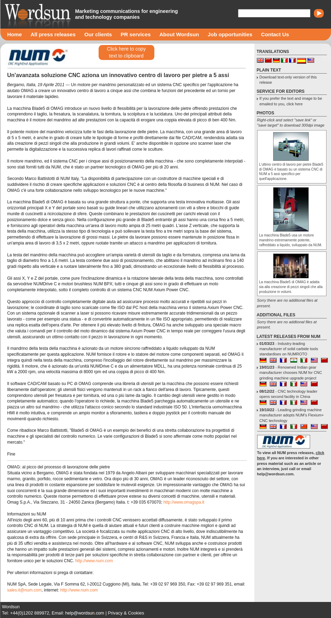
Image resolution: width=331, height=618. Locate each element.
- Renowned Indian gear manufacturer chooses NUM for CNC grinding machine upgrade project (291, 372)
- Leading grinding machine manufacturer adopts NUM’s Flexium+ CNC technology (292, 415)
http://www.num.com (94, 560)
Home (14, 34)
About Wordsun (179, 34)
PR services (136, 34)
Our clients (98, 34)
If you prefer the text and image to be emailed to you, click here (291, 101)
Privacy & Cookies (126, 613)
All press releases (53, 34)
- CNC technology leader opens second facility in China (288, 394)
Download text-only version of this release (288, 79)
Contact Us (275, 34)
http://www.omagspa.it (183, 502)
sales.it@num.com (24, 590)
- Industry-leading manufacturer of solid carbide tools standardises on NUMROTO (289, 348)
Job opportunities (230, 34)
